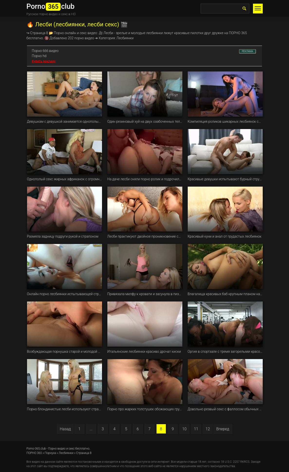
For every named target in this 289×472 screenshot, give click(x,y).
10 (184, 429)
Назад (65, 429)
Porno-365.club (36, 448)
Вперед (222, 429)
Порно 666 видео (45, 51)
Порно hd (39, 56)
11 (196, 429)
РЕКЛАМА (247, 51)
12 (207, 429)
